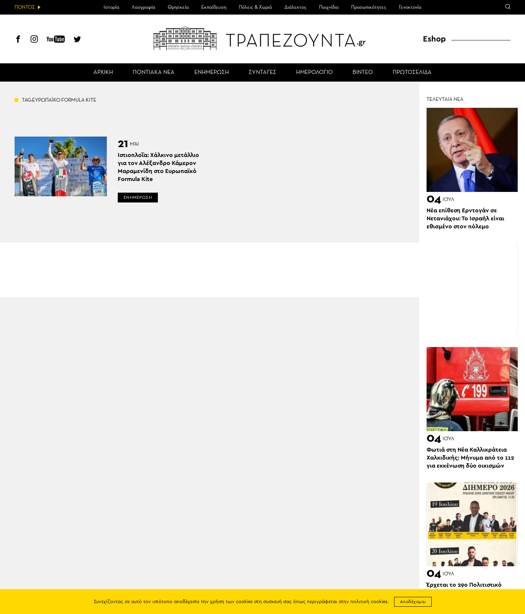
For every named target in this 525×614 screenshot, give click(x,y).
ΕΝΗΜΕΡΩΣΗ (211, 72)
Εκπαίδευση (213, 7)
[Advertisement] (472, 288)
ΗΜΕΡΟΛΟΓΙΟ (314, 72)
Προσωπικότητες (368, 7)
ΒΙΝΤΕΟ (363, 72)
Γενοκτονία (410, 7)
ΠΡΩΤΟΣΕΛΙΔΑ (412, 72)
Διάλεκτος (295, 7)
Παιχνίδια (329, 7)
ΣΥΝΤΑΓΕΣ (262, 72)
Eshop (434, 39)
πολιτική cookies (369, 601)
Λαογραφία (143, 7)
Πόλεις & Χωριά (255, 7)
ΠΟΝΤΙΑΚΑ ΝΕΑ (154, 72)
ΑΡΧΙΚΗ (103, 72)
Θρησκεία (178, 7)
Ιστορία (111, 7)
